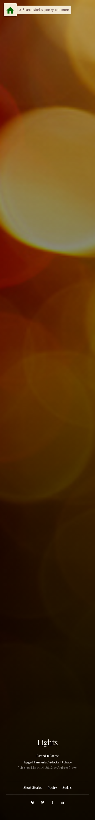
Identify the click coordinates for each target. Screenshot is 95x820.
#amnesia (40, 762)
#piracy (67, 762)
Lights (47, 742)
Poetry (54, 756)
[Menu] (10, 9)
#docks (54, 762)
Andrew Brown (67, 767)
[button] (42, 10)
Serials (67, 788)
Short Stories (32, 788)
